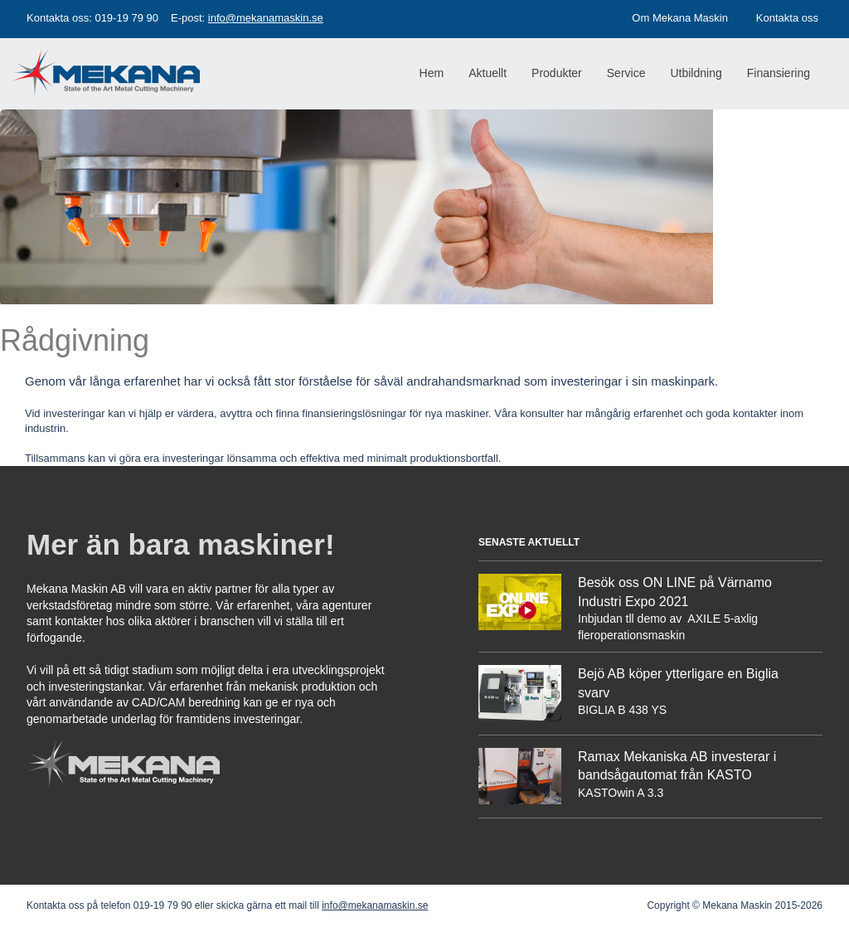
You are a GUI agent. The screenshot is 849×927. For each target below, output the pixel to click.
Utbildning (695, 73)
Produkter (556, 73)
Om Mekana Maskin (680, 18)
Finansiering (778, 73)
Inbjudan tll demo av (631, 618)
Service (626, 73)
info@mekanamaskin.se (265, 18)
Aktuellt (487, 73)
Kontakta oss (787, 18)
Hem (432, 73)
